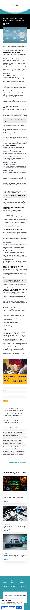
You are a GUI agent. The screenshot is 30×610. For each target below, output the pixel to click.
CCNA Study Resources (11, 20)
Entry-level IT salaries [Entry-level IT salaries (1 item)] (17, 437)
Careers (21, 589)
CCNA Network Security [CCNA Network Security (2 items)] (7, 430)
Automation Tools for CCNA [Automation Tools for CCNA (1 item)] (7, 427)
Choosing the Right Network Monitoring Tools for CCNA (12, 422)
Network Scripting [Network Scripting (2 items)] (6, 451)
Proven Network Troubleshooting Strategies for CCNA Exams (13, 412)
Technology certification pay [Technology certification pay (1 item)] (19, 454)
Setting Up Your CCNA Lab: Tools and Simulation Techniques (13, 408)
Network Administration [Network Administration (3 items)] (18, 438)
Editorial (17, 20)
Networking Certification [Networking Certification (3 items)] (18, 446)
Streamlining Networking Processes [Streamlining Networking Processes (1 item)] (8, 454)
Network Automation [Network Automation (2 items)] (6, 440)
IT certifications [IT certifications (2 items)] (11, 438)
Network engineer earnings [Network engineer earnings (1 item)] (17, 443)
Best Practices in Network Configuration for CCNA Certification (13, 410)
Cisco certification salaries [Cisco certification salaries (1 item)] (18, 432)
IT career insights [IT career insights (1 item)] (24, 437)
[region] (12, 604)
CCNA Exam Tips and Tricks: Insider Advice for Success (12, 415)
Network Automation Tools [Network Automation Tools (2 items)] (7, 441)
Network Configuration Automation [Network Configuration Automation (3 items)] (17, 441)
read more (6, 501)
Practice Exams (5, 583)
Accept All (19, 607)
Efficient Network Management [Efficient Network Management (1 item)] (8, 437)
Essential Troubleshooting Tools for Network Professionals (13, 417)
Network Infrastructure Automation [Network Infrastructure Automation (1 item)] (8, 446)
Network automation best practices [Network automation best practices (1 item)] (16, 440)
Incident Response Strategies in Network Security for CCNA (13, 418)
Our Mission (22, 582)
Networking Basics (22, 20)
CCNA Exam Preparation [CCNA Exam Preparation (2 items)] (22, 429)
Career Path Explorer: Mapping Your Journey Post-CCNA (12, 413)
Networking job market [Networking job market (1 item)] (15, 448)
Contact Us (13, 582)
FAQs (12, 583)
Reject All (12, 607)
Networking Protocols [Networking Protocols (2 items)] (6, 449)
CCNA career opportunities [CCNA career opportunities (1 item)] (7, 429)
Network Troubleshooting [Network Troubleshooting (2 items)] (20, 451)
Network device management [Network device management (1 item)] (7, 443)
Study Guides (5, 582)
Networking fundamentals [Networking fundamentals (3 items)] (7, 448)
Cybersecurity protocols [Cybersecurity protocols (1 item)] (14, 435)
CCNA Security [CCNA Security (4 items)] (22, 430)
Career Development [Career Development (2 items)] (16, 427)
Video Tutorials (5, 585)
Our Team (21, 583)
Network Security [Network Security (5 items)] (12, 451)
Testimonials (22, 585)
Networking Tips (6, 586)
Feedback (13, 586)
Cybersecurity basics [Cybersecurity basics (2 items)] (6, 435)
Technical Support (14, 585)
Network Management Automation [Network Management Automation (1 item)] (16, 449)
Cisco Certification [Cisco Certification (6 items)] (10, 432)
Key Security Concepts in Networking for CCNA (11, 420)
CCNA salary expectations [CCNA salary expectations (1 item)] (15, 430)
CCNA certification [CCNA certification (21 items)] (15, 429)
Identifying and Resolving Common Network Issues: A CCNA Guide (14, 406)
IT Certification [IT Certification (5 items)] (5, 438)
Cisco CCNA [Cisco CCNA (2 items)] (5, 432)
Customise (5, 607)
